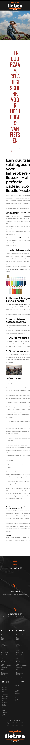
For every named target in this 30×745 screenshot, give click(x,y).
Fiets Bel (3, 651)
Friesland (4, 681)
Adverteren (18, 678)
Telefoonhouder (5, 659)
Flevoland (4, 679)
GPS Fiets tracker (5, 637)
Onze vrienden (18, 687)
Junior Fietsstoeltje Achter (6, 662)
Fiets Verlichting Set (6, 642)
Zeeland (4, 699)
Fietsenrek (4, 657)
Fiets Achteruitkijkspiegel (7, 655)
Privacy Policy (18, 680)
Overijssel (4, 695)
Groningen (5, 686)
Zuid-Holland (5, 702)
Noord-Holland (6, 693)
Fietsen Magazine (16, 734)
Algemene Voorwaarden (21, 682)
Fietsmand (4, 648)
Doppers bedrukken (20, 269)
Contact (17, 675)
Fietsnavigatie (5, 635)
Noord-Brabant (6, 690)
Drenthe (4, 677)
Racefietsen (14, 46)
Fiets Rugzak (4, 653)
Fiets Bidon (4, 644)
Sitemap (17, 684)
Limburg (4, 688)
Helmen (3, 639)
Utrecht (4, 697)
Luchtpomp (4, 665)
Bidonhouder (4, 646)
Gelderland (5, 684)
